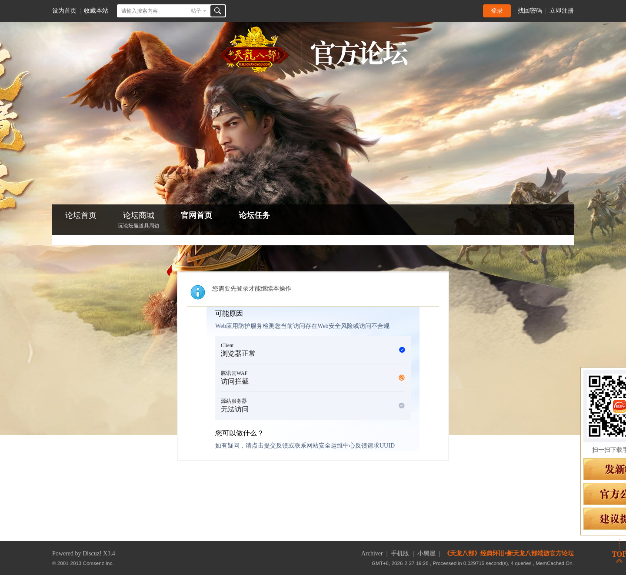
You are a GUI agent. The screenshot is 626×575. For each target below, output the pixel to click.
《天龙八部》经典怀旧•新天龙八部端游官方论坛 (509, 553)
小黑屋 (426, 553)
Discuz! (92, 553)
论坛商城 (138, 221)
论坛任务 (254, 215)
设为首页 (64, 10)
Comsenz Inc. (98, 563)
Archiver (372, 553)
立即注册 (561, 10)
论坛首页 (81, 215)
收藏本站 (96, 10)
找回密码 (530, 10)
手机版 (400, 553)
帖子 (196, 11)
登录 (497, 10)
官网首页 (196, 215)
